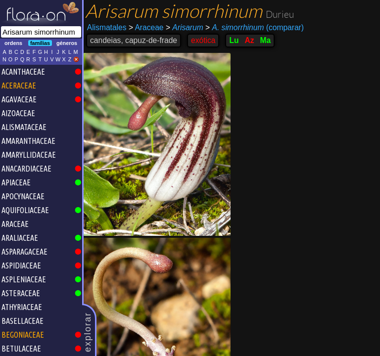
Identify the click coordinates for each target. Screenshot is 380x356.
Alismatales (107, 27)
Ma (265, 40)
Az (249, 40)
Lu (233, 40)
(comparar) (254, 27)
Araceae (146, 27)
